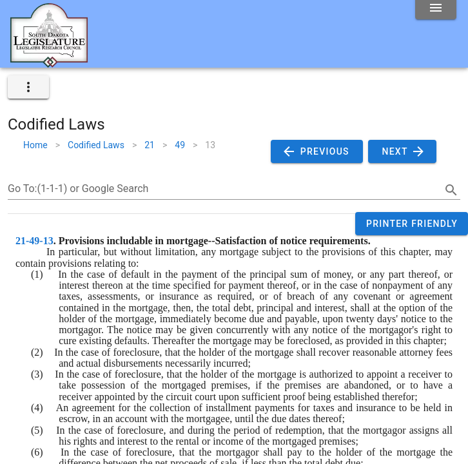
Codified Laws (96, 145)
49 (180, 145)
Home (35, 145)
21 (149, 145)
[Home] (49, 62)
